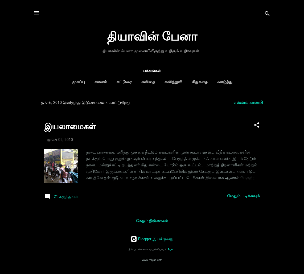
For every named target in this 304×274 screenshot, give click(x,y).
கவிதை (148, 82)
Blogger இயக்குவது (152, 239)
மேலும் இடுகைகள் (152, 221)
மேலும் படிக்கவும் (243, 196)
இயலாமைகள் (70, 126)
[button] (256, 126)
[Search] (267, 14)
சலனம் (101, 82)
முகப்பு (78, 82)
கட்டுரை (124, 82)
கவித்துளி (173, 82)
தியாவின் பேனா (152, 36)
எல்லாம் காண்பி (248, 102)
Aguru (171, 249)
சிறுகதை (200, 82)
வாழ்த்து (224, 82)
